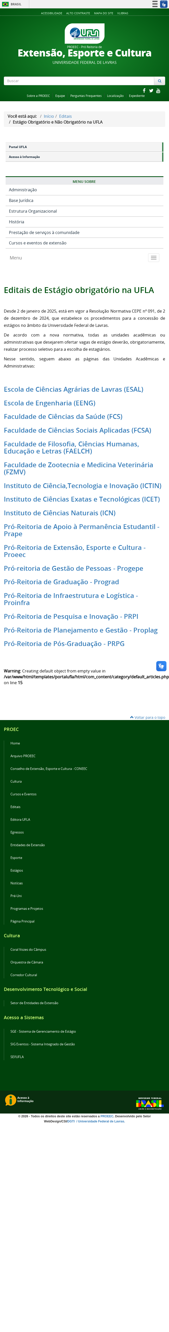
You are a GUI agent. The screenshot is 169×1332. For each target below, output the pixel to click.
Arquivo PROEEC (22, 756)
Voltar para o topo (147, 717)
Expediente (137, 96)
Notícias (16, 883)
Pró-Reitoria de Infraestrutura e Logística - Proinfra (71, 599)
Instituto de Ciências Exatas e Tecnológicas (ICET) (82, 499)
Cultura (16, 781)
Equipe (60, 96)
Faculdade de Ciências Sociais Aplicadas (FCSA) (77, 430)
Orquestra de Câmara (26, 962)
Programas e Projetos (26, 908)
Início (49, 116)
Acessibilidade (51, 13)
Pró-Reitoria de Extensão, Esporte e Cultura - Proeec (75, 551)
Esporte (16, 858)
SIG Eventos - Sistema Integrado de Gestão (42, 1044)
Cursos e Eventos (23, 794)
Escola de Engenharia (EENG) (49, 403)
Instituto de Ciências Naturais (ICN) (59, 512)
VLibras (122, 13)
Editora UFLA (20, 819)
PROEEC (106, 1116)
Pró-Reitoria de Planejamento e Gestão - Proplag (81, 630)
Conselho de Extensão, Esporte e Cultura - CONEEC (48, 769)
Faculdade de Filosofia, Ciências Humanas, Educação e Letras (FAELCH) (71, 448)
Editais (65, 116)
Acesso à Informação (24, 157)
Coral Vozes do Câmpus (28, 949)
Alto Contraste (78, 13)
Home (15, 743)
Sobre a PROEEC (38, 96)
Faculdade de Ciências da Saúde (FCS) (63, 416)
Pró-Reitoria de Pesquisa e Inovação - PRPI (71, 616)
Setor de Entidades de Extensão (34, 1003)
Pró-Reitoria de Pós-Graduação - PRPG (64, 643)
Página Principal (22, 921)
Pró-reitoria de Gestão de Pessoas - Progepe (73, 568)
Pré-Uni (16, 896)
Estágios (16, 870)
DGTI (71, 1121)
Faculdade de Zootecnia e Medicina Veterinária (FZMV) (78, 468)
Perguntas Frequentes (86, 96)
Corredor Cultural (23, 975)
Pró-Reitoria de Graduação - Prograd (61, 581)
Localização (115, 96)
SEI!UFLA (17, 1057)
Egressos (17, 832)
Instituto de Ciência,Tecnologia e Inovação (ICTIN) (82, 485)
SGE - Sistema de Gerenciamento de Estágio (43, 1031)
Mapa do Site (103, 13)
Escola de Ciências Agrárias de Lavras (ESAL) (73, 389)
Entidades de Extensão (27, 845)
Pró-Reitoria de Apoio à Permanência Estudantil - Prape (81, 530)
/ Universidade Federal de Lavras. (100, 1121)
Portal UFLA (18, 147)
